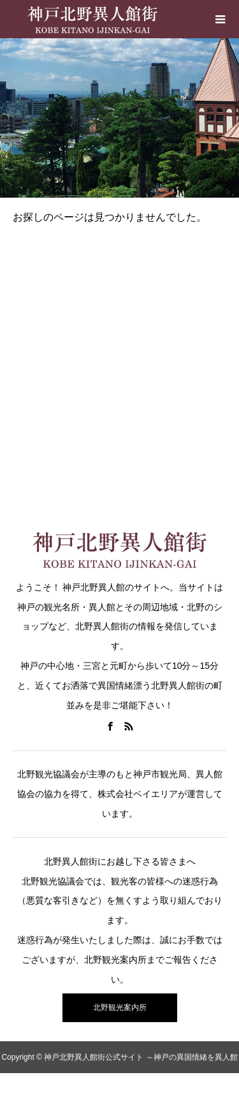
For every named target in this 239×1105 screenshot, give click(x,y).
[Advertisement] (119, 361)
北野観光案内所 (120, 1007)
